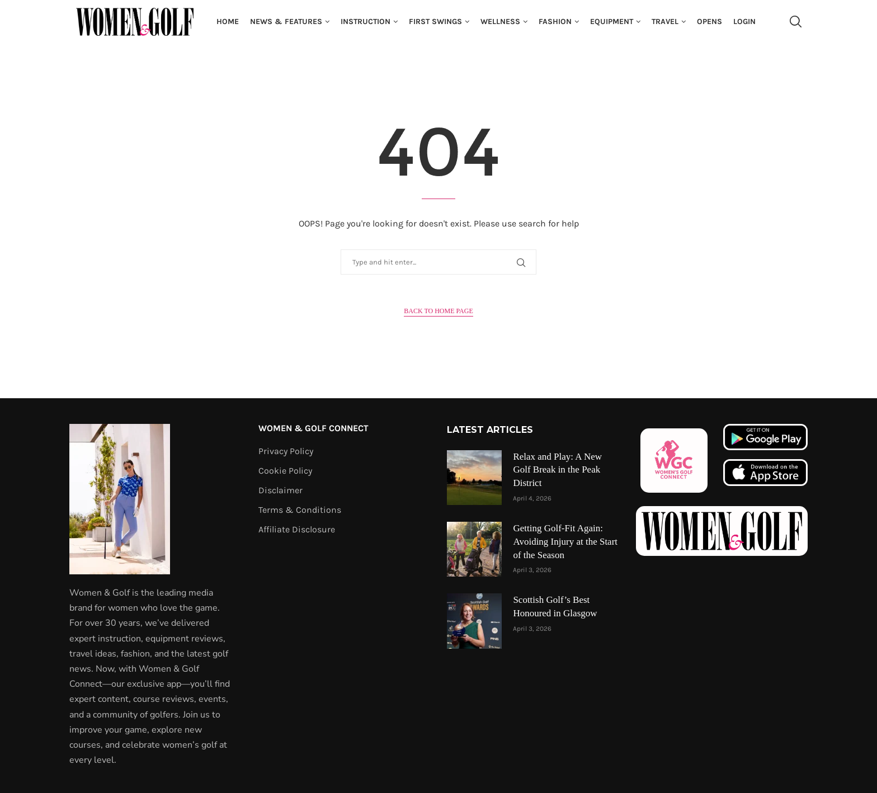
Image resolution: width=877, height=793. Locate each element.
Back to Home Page (438, 311)
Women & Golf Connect (313, 428)
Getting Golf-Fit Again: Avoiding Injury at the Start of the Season (565, 541)
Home (227, 21)
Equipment (611, 21)
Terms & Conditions (299, 510)
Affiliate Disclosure (296, 529)
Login (744, 21)
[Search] (795, 22)
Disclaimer (280, 490)
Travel (665, 21)
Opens (709, 21)
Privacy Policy (285, 451)
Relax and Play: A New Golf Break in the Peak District (557, 470)
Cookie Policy (285, 470)
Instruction (365, 21)
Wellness (500, 21)
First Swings (435, 21)
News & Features (286, 21)
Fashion (555, 21)
